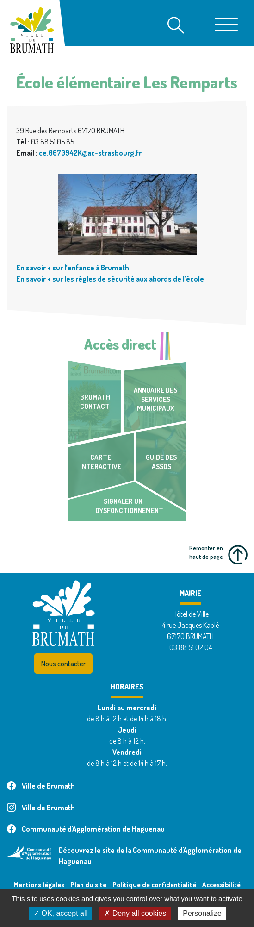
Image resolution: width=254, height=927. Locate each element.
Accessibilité (221, 884)
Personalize (202, 913)
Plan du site (88, 884)
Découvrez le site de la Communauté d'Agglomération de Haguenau (150, 856)
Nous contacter (63, 663)
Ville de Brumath (41, 785)
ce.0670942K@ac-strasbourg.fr (90, 152)
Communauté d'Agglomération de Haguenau (86, 828)
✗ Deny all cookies (135, 913)
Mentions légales (38, 884)
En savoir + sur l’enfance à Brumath (72, 267)
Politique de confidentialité (154, 884)
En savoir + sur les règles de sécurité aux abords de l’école (110, 278)
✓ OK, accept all (60, 913)
